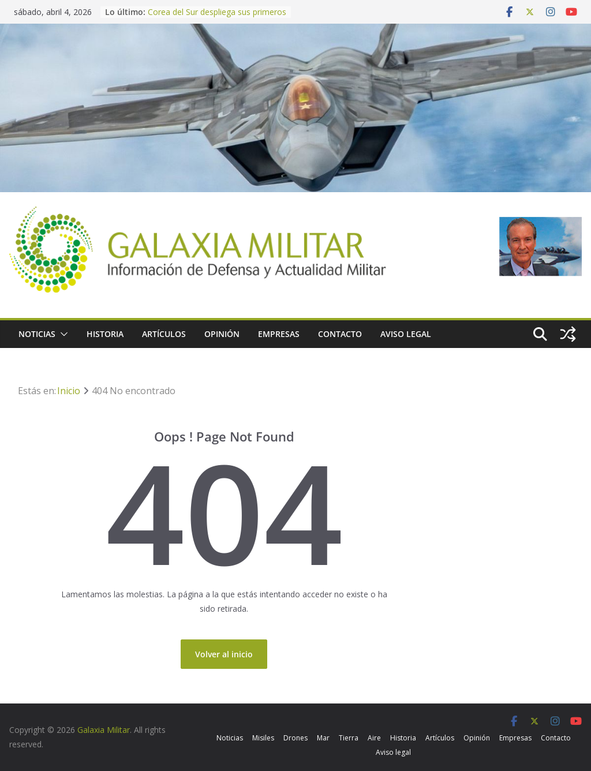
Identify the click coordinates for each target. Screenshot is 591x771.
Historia (105, 333)
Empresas (279, 333)
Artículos (164, 333)
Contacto (340, 333)
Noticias (36, 333)
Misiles (263, 738)
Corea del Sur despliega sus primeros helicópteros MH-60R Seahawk (217, 17)
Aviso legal (405, 333)
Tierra (348, 738)
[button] (61, 334)
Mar (323, 738)
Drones (295, 738)
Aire (374, 738)
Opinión (222, 333)
